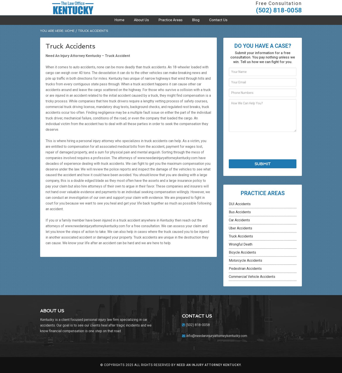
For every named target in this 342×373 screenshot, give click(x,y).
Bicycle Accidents (242, 252)
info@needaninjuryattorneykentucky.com (216, 336)
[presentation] (262, 145)
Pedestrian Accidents (245, 268)
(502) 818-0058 (279, 10)
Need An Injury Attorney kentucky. (209, 365)
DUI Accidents (240, 204)
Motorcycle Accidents (245, 260)
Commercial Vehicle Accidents (252, 277)
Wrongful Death (240, 244)
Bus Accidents (240, 212)
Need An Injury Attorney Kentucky (73, 7)
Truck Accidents (241, 236)
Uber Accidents (240, 228)
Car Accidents (239, 220)
